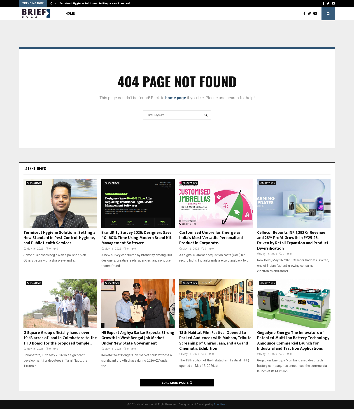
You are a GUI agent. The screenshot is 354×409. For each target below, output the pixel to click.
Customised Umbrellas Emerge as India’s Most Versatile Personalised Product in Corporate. (211, 238)
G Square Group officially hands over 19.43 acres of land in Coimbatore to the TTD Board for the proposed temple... (60, 338)
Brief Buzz (220, 404)
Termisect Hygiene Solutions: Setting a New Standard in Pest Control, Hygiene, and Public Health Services (59, 238)
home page (175, 97)
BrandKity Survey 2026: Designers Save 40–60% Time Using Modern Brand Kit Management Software (136, 238)
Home (70, 13)
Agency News (34, 183)
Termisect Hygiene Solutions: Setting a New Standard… (95, 3)
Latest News (34, 168)
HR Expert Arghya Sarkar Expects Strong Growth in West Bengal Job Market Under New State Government (137, 338)
